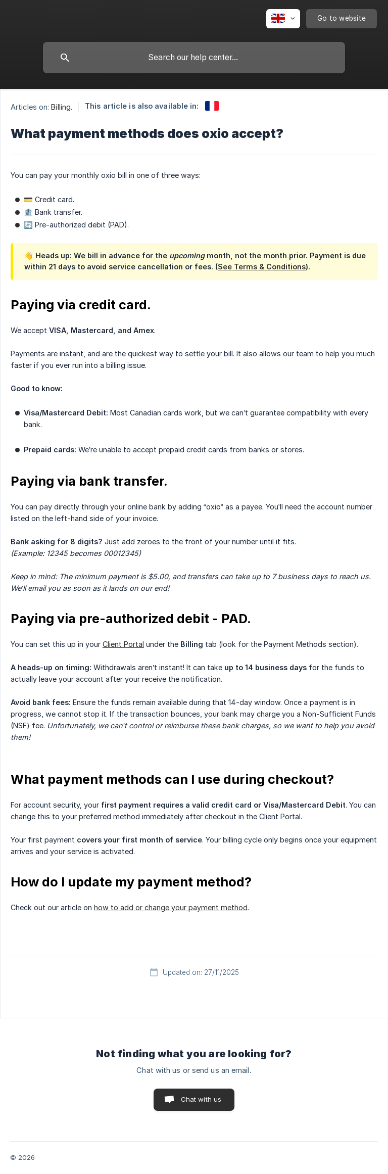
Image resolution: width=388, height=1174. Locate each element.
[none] (283, 18)
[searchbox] (194, 57)
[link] (212, 106)
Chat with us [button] (201, 1099)
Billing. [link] (61, 107)
